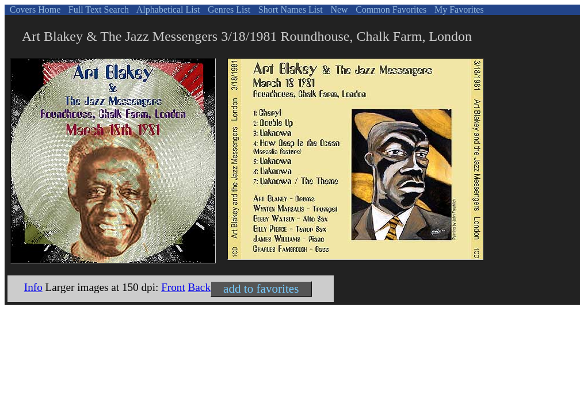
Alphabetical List (167, 9)
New (338, 9)
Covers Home (33, 9)
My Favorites (458, 9)
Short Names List (289, 9)
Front (173, 287)
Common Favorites (389, 9)
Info (33, 287)
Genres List (227, 9)
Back (199, 287)
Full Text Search (97, 9)
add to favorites (261, 289)
